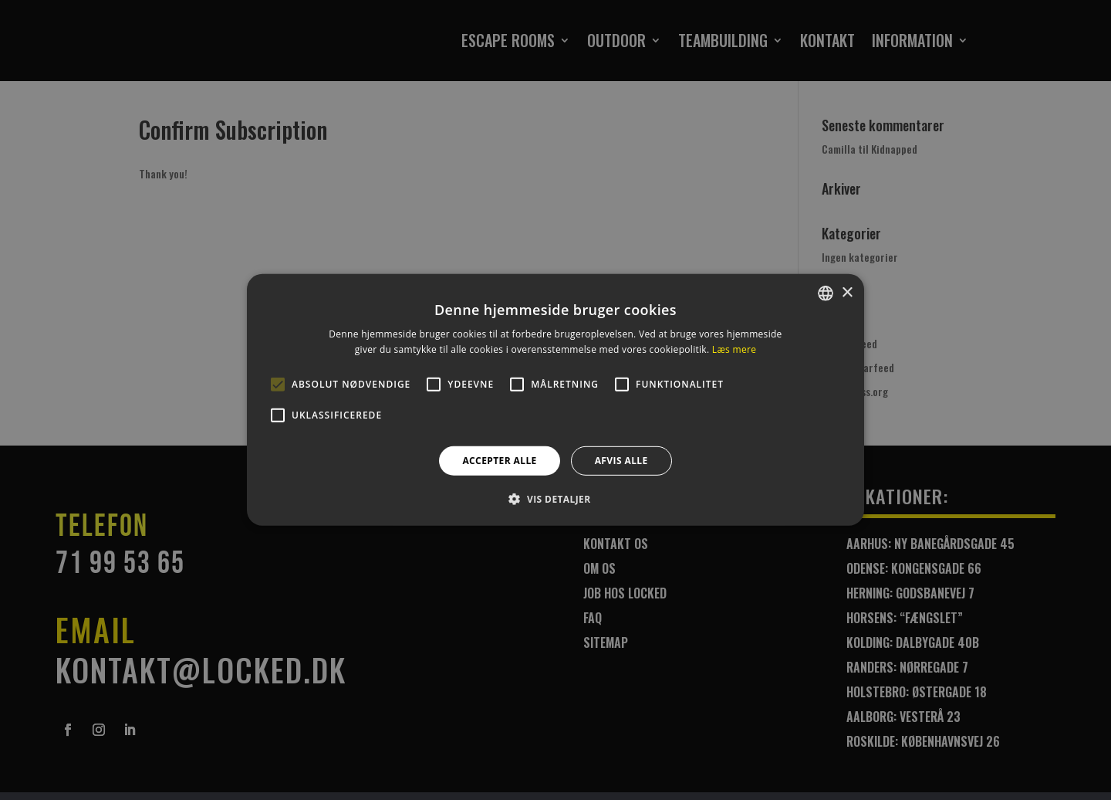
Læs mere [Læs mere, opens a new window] (734, 349)
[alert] (555, 400)
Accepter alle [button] (499, 460)
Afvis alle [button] (621, 460)
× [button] (847, 292)
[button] (555, 499)
